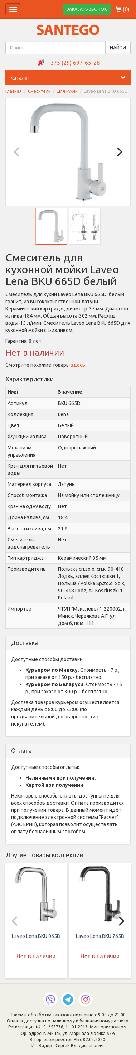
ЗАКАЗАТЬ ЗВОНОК (87, 9)
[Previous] (17, 152)
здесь (78, 365)
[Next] (119, 152)
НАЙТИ (118, 47)
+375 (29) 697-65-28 (73, 62)
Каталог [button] (71, 78)
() (123, 9)
